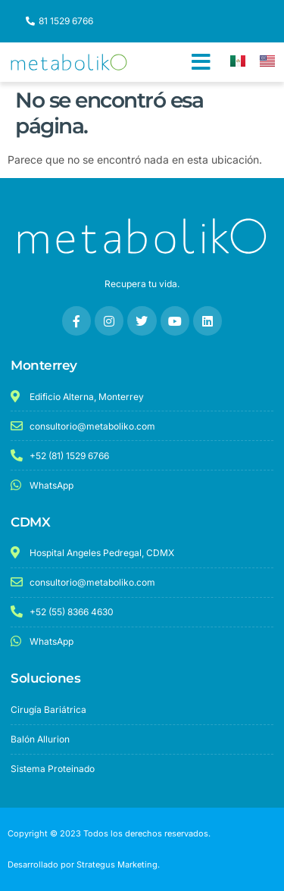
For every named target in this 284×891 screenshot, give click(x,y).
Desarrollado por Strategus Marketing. (84, 864)
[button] (201, 62)
